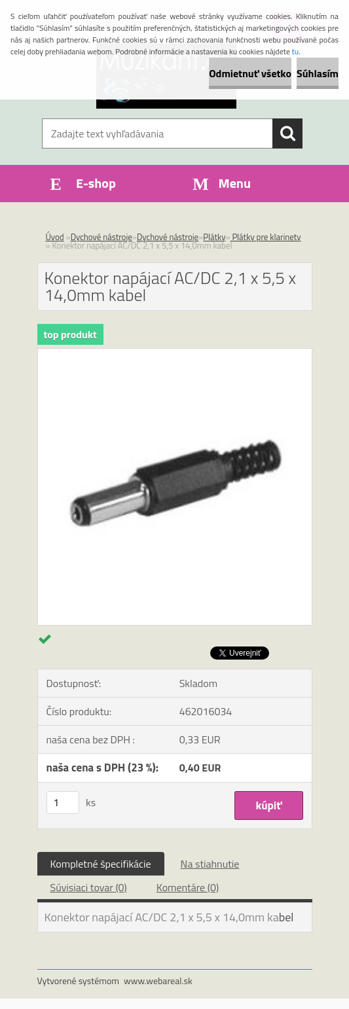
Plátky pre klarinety (265, 236)
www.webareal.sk (158, 980)
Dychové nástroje (101, 236)
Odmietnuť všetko (250, 73)
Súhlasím (318, 73)
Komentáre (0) (187, 887)
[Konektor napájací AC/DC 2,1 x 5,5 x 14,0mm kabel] (175, 354)
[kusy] (62, 802)
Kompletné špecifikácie (100, 864)
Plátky (214, 236)
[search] (287, 133)
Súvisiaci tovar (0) (88, 887)
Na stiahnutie (210, 864)
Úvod (55, 236)
